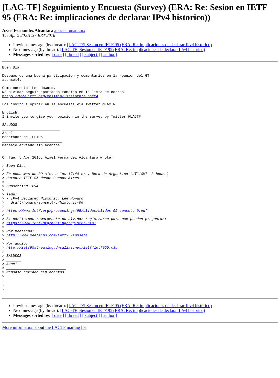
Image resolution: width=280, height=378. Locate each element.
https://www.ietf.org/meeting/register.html (51, 254)
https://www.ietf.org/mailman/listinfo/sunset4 (50, 102)
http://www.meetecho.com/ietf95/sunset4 (47, 269)
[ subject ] (91, 54)
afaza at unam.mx (69, 30)
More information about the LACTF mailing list (44, 373)
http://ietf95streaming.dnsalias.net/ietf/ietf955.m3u (62, 284)
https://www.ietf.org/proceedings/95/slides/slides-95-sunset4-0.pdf (77, 239)
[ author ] (109, 54)
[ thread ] (73, 54)
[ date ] (58, 54)
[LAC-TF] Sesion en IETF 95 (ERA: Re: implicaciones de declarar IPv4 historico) (139, 44)
